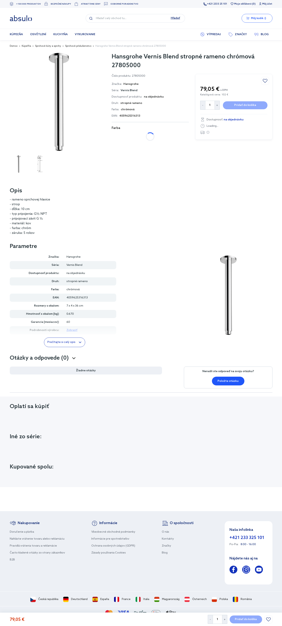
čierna (144, 136)
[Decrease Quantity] (210, 619)
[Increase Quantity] (224, 619)
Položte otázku (228, 381)
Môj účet (267, 4)
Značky (166, 546)
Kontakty (168, 539)
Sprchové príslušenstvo (78, 46)
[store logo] (21, 18)
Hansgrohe (73, 257)
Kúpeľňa (26, 46)
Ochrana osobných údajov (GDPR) (113, 546)
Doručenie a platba (22, 532)
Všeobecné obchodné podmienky (113, 532)
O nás (165, 532)
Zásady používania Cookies (108, 552)
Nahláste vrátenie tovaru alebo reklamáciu (37, 539)
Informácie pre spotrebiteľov (110, 539)
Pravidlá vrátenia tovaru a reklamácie (33, 546)
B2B (12, 559)
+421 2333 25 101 (217, 4)
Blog (165, 552)
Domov (14, 46)
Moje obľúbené (242, 4)
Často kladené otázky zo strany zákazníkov (37, 552)
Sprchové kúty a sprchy (48, 46)
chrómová (123, 136)
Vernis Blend (129, 90)
